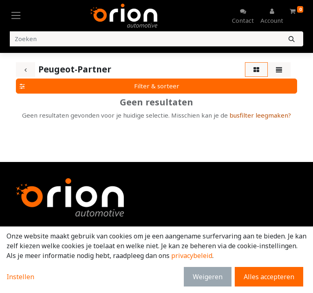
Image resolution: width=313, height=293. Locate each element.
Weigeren (208, 276)
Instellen (20, 276)
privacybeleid (191, 255)
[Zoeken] (291, 38)
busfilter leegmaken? (260, 115)
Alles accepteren (269, 276)
